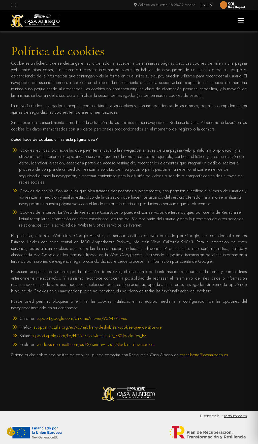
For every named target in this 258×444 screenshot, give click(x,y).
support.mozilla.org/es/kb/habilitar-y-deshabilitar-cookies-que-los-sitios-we (98, 327)
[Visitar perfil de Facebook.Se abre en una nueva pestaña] (12, 5)
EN (210, 5)
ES (203, 5)
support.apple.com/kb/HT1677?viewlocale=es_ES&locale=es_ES (89, 336)
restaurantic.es (235, 416)
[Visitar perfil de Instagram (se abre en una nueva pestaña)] (16, 5)
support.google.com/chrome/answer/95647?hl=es (82, 318)
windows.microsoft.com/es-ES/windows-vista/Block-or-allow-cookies (96, 344)
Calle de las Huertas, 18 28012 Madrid (165, 4)
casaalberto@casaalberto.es (204, 355)
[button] (241, 20)
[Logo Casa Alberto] (35, 20)
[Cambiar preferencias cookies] (11, 432)
